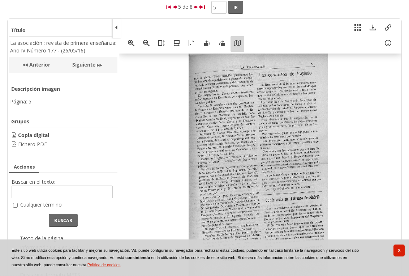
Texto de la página (41, 238)
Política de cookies (104, 265)
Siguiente (84, 64)
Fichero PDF (32, 144)
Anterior (39, 64)
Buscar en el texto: (33, 181)
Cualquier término (41, 204)
